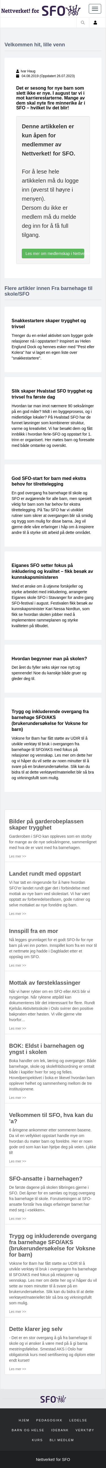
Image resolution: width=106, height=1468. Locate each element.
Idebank (60, 1430)
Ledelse (78, 1420)
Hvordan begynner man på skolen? (49, 658)
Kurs (37, 1440)
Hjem (24, 1420)
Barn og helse (28, 1430)
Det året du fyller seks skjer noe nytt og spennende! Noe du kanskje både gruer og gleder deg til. (49, 673)
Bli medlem (61, 1440)
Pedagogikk (49, 1420)
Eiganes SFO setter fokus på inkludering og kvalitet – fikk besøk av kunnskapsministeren (52, 571)
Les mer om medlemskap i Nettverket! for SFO (54, 253)
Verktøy (84, 1430)
